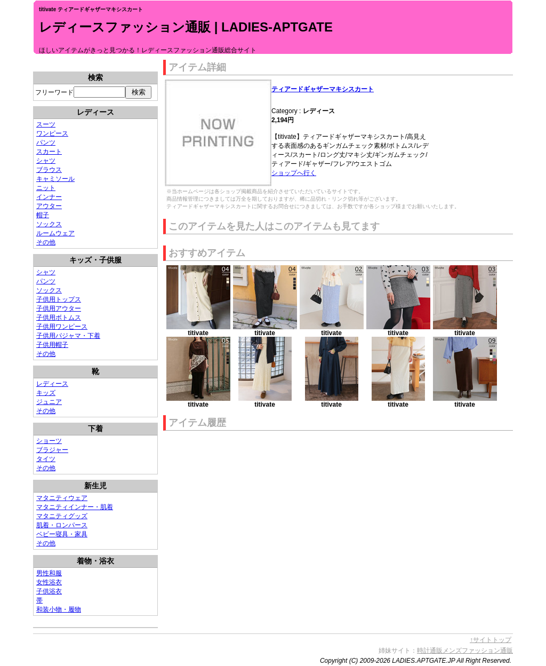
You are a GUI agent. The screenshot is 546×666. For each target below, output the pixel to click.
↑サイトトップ (490, 640)
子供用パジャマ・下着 (68, 335)
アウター (49, 206)
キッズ (45, 393)
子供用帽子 (52, 344)
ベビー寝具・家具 (61, 534)
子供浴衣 (49, 591)
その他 (45, 242)
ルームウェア (55, 233)
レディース (52, 383)
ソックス (49, 224)
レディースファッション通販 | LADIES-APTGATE (186, 27)
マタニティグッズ (61, 516)
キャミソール (55, 179)
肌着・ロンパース (61, 525)
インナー (49, 197)
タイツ (45, 459)
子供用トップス (58, 299)
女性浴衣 (49, 582)
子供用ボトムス (58, 317)
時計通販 (430, 650)
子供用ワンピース (61, 326)
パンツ (45, 142)
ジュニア (49, 402)
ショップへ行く (293, 173)
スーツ (45, 124)
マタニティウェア (61, 498)
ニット (45, 188)
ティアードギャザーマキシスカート (322, 89)
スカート (49, 151)
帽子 (42, 215)
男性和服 (49, 573)
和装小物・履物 (58, 609)
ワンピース (52, 133)
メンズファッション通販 (478, 650)
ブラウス (49, 169)
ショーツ (49, 441)
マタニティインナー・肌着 (74, 507)
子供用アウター (58, 308)
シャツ (45, 160)
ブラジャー (52, 450)
